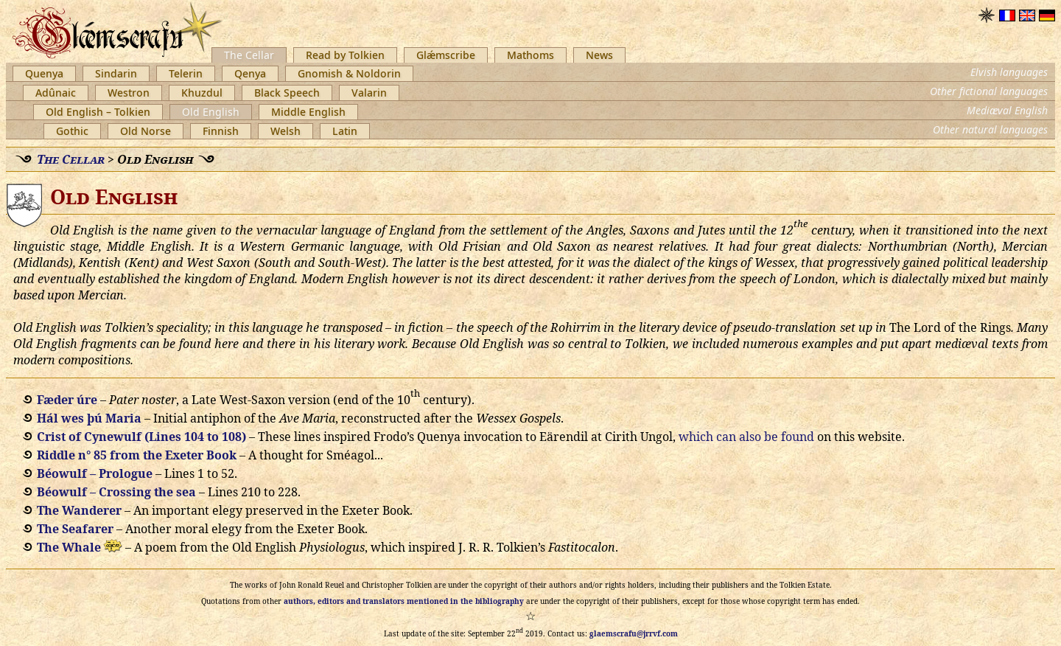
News (599, 55)
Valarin (369, 93)
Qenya (250, 73)
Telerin (186, 73)
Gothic (72, 131)
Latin (344, 131)
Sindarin (116, 73)
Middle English (308, 112)
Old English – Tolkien (98, 112)
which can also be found (746, 436)
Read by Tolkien (345, 55)
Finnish (221, 131)
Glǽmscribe (445, 55)
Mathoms (530, 55)
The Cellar (249, 55)
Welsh (285, 131)
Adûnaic (55, 93)
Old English (210, 112)
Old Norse (145, 131)
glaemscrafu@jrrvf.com (633, 633)
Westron (129, 93)
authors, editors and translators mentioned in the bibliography (404, 601)
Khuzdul (202, 93)
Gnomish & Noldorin (349, 73)
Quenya (44, 73)
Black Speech (287, 93)
